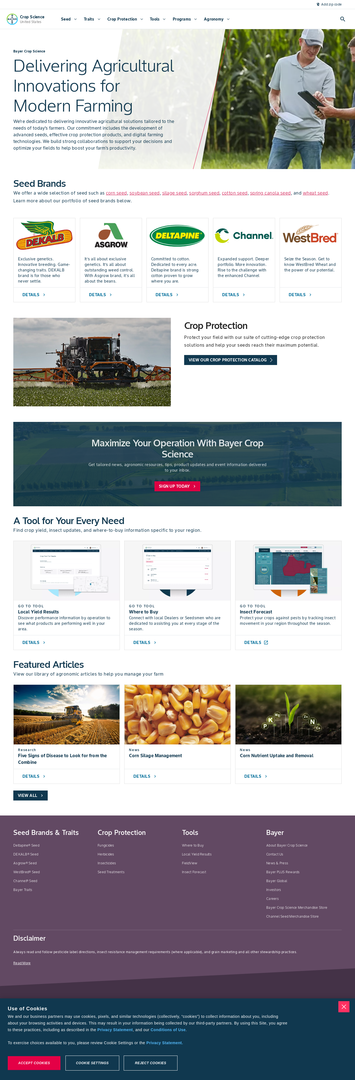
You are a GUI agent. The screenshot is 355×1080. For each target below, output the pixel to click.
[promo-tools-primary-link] (230, 360)
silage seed (174, 193)
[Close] (343, 1006)
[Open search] (342, 19)
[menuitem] (68, 19)
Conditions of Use (168, 1030)
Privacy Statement (115, 1030)
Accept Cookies (34, 1063)
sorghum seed (204, 193)
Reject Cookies (150, 1063)
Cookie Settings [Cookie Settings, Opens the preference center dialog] (92, 1063)
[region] (177, 1039)
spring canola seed (270, 193)
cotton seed (235, 193)
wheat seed (315, 193)
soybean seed (145, 193)
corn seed (116, 193)
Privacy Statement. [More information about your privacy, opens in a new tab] (164, 1043)
